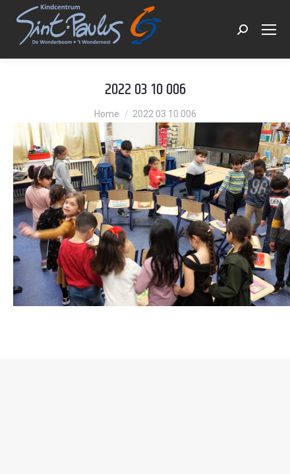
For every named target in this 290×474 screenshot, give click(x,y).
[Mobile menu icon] (269, 30)
